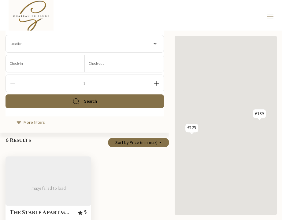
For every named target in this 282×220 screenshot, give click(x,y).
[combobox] (85, 44)
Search (84, 101)
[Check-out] (124, 63)
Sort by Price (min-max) (138, 142)
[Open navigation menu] (270, 16)
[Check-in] (45, 63)
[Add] (156, 83)
